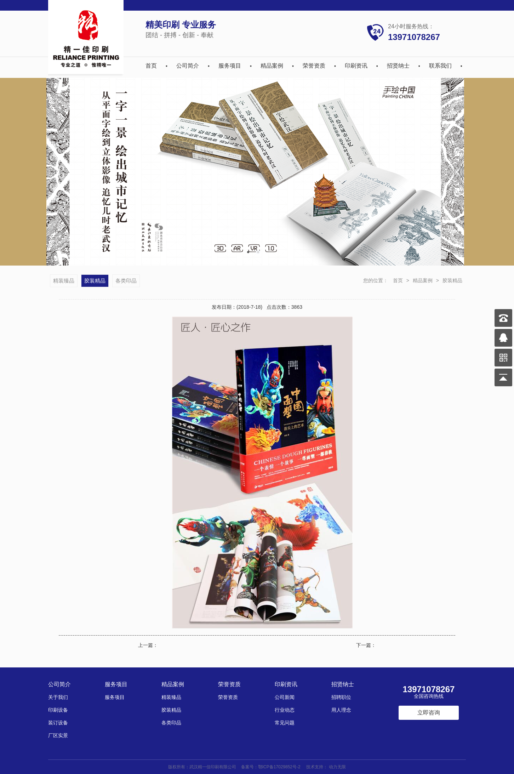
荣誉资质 (314, 66)
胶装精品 (452, 280)
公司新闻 (285, 697)
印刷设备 (58, 710)
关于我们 (58, 697)
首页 (151, 66)
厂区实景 (58, 735)
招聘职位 (341, 697)
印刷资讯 (356, 66)
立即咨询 (428, 713)
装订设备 (58, 722)
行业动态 (285, 710)
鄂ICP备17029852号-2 (279, 766)
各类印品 (126, 281)
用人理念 (341, 710)
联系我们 (440, 66)
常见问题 (285, 722)
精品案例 (272, 66)
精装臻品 (63, 281)
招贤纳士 (398, 66)
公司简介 (187, 66)
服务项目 (229, 66)
